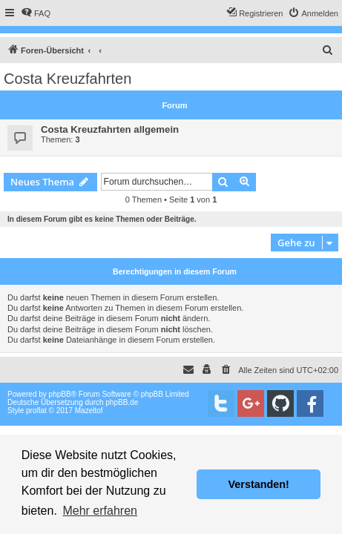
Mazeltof (89, 410)
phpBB (60, 394)
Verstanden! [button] (258, 484)
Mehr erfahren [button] (99, 510)
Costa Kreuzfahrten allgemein (110, 129)
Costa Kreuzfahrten (67, 78)
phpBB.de (121, 402)
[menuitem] (35, 13)
